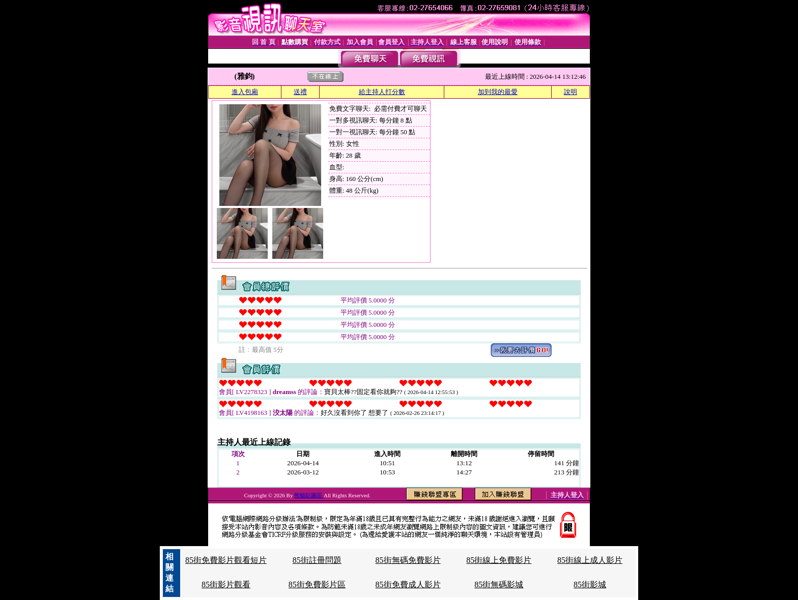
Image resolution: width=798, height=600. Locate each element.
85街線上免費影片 (498, 560)
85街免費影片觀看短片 (226, 560)
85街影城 (590, 584)
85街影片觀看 (226, 584)
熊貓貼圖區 (309, 495)
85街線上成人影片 (589, 560)
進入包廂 (245, 92)
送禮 (300, 92)
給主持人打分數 (382, 92)
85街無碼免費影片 (408, 560)
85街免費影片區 (317, 584)
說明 (570, 92)
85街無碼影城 (498, 584)
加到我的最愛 (498, 92)
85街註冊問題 (317, 560)
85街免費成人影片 (408, 584)
